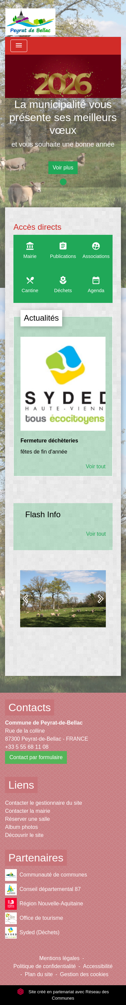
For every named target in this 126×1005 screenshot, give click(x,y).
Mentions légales (59, 958)
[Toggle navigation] (18, 46)
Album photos (21, 827)
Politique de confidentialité (44, 966)
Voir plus (63, 167)
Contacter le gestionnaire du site (43, 803)
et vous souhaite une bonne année (63, 144)
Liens (21, 785)
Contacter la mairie (27, 811)
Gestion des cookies (84, 974)
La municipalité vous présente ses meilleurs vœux (63, 117)
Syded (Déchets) (32, 933)
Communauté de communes (46, 875)
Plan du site (39, 974)
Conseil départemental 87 (43, 889)
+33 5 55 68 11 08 (26, 747)
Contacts (29, 707)
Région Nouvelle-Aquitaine (44, 904)
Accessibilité (98, 966)
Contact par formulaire (35, 757)
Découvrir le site (24, 835)
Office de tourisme (34, 918)
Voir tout (96, 466)
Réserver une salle (27, 819)
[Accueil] (30, 18)
